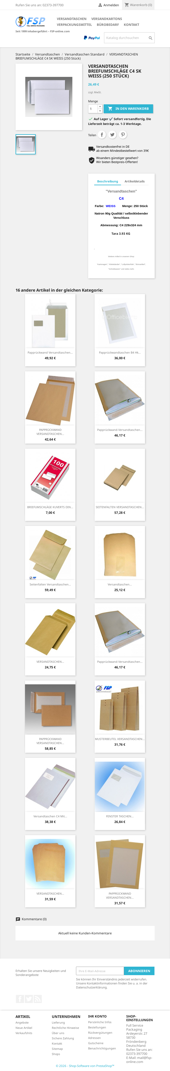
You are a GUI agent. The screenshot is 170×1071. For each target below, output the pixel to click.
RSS (38, 999)
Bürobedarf (108, 24)
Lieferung (58, 1022)
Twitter (29, 999)
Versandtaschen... (120, 584)
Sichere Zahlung (63, 1038)
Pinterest (123, 135)
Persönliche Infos (100, 1022)
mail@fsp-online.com (139, 1059)
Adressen (94, 1038)
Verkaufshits (24, 1033)
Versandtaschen (72, 19)
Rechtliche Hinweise (65, 1028)
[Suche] (129, 37)
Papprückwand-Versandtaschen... (120, 430)
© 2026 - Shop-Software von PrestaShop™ (85, 1066)
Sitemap (57, 1049)
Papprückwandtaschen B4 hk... (120, 352)
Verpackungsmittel (74, 24)
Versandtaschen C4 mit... (50, 816)
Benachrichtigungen (102, 1048)
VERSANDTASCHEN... (50, 662)
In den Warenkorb (128, 108)
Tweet (112, 135)
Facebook (20, 999)
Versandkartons (106, 19)
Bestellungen (97, 1027)
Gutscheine (95, 1043)
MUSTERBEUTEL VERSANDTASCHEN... (120, 739)
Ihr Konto (97, 1016)
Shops (56, 1054)
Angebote (22, 1022)
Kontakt (131, 24)
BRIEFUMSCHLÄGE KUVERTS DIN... (50, 507)
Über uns (58, 1033)
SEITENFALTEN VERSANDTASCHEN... (120, 507)
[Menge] (93, 108)
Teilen (102, 135)
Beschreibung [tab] (107, 181)
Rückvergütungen (100, 1032)
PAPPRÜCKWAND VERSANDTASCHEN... (50, 432)
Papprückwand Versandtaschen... (50, 352)
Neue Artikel (24, 1028)
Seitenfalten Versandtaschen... (50, 584)
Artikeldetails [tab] (135, 181)
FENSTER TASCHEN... (120, 816)
